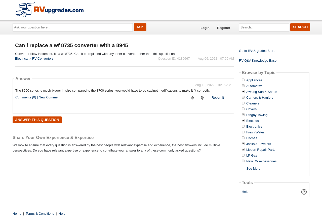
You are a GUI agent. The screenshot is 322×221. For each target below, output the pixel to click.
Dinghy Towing (256, 115)
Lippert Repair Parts (260, 150)
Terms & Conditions (40, 213)
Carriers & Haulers (259, 97)
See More (253, 168)
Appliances (254, 80)
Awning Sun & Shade (261, 92)
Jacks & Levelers (258, 144)
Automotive (254, 86)
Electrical (21, 58)
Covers (251, 109)
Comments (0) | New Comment (37, 97)
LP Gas (251, 155)
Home (17, 213)
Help (245, 192)
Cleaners (252, 103)
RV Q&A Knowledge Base (257, 60)
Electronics (254, 126)
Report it (218, 97)
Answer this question (37, 120)
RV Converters (43, 58)
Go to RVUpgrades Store (257, 51)
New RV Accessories (261, 161)
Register (223, 28)
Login (205, 28)
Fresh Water (255, 132)
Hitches (251, 138)
